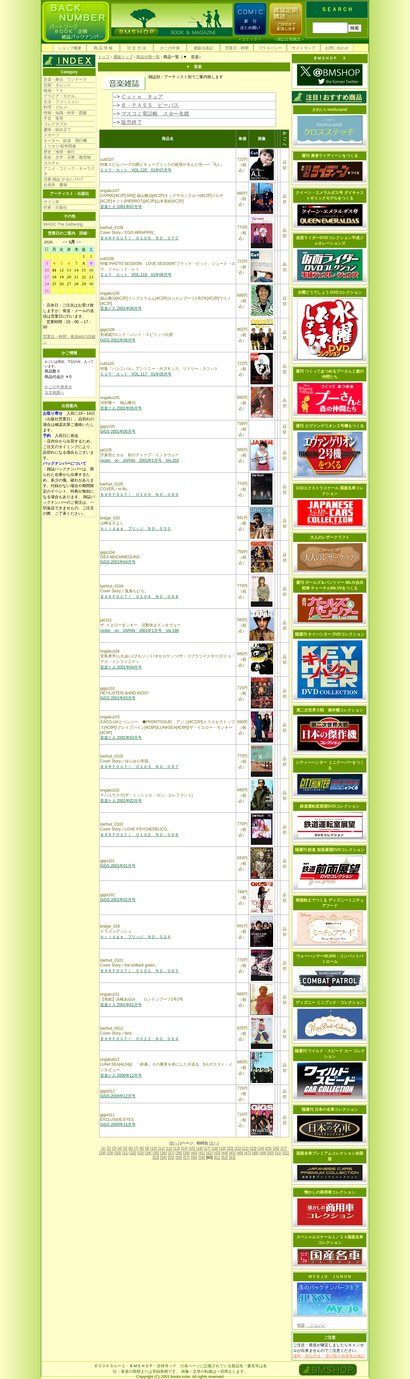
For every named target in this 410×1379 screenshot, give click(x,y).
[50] (270, 1153)
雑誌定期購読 (289, 39)
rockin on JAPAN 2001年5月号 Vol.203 (139, 460)
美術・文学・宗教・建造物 (67, 157)
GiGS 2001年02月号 (118, 900)
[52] (286, 1153)
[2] (109, 1148)
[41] (201, 1153)
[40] (194, 1153)
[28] (102, 1153)
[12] (169, 1148)
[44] (224, 1153)
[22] (245, 1148)
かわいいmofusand (329, 109)
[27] (283, 1148)
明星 (301, 1325)
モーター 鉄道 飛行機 (65, 140)
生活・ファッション (61, 101)
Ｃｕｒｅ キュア (142, 96)
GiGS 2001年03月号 (118, 698)
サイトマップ (303, 48)
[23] (253, 1148)
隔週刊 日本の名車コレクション (330, 1109)
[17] (207, 1148)
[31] (125, 1153)
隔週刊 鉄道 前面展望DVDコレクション (329, 849)
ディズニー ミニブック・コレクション (329, 1002)
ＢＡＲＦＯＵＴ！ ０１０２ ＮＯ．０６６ (139, 834)
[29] (110, 1153)
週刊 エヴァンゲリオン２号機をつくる (329, 426)
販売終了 (131, 122)
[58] (194, 1157)
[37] (171, 1153)
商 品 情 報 (103, 48)
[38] (179, 1153)
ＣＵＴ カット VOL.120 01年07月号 (136, 170)
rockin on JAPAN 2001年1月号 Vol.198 (139, 630)
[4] (120, 1148)
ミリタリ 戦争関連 (60, 146)
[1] (103, 1148)
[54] (163, 1157)
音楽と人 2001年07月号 (121, 206)
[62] (224, 1157)
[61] (217, 1157)
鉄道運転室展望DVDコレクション (329, 806)
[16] (199, 1148)
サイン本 (51, 202)
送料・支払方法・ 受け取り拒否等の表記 (329, 1356)
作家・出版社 (55, 207)
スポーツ (51, 135)
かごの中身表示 (58, 387)
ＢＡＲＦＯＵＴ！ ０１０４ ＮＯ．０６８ (139, 596)
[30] (117, 1153)
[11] (161, 1148)
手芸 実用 (53, 118)
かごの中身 (170, 48)
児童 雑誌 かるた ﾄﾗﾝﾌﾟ (64, 179)
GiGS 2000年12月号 (118, 1096)
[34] (148, 1153)
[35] (156, 1153)
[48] (255, 1153)
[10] (153, 1148)
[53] (156, 1157)
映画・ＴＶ (53, 90)
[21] (237, 1148)
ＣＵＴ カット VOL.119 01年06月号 (136, 274)
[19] (222, 1148)
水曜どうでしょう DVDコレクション (330, 292)
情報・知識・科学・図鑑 (65, 113)
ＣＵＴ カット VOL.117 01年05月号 (136, 374)
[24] (260, 1148)
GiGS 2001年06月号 (118, 340)
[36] (163, 1153)
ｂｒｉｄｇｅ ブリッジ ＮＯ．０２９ (135, 936)
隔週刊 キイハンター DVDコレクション (329, 634)
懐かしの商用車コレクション (329, 1192)
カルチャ (51, 163)
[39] (186, 1153)
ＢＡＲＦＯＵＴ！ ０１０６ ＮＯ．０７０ (139, 238)
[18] (215, 1148)
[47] (247, 1153)
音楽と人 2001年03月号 (121, 737)
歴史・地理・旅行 (59, 151)
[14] (184, 1148)
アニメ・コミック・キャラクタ (69, 171)
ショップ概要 (70, 48)
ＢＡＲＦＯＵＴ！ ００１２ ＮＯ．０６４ (139, 1039)
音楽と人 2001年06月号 (121, 308)
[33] (140, 1153)
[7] (136, 1148)
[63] (232, 1157)
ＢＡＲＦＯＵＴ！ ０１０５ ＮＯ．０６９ (139, 494)
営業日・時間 (237, 48)
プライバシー (270, 48)
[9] (147, 1148)
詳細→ (85, 233)
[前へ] (174, 1143)
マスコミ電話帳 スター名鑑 (155, 113)
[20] (230, 1148)
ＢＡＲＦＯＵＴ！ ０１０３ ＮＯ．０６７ (139, 766)
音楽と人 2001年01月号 (121, 1005)
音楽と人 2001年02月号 (121, 800)
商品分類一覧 (148, 57)
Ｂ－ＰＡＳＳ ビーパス (150, 105)
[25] (268, 1148)
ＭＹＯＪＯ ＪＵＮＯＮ (329, 1276)
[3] (114, 1148)
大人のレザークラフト (329, 537)
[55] (171, 1157)
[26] (276, 1148)
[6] (130, 1148)
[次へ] (214, 1143)
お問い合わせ (337, 48)
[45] (232, 1153)
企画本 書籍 (55, 185)
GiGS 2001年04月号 (118, 562)
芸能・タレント (57, 85)
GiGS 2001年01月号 (118, 866)
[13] (176, 1148)
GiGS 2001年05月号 (118, 431)
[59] (201, 1157)
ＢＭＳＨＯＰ (141, 1366)
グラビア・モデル (59, 96)
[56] (179, 1157)
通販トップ (123, 57)
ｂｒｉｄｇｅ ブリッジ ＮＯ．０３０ (135, 528)
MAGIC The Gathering (63, 224)
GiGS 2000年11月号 (118, 1124)
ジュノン (316, 1325)
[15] (192, 1148)
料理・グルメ (55, 107)
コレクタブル (55, 124)
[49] (263, 1153)
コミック (249, 39)
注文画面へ (54, 392)
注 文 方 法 (136, 48)
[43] (217, 1153)
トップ (104, 57)
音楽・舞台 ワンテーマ (65, 79)
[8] (142, 1148)
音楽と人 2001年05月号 (121, 408)
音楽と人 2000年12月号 (121, 1075)
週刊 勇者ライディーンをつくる (330, 155)
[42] (209, 1153)
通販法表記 (203, 48)
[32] (133, 1153)
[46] (240, 1153)
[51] (278, 1153)
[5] (125, 1148)
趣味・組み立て (57, 129)
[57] (186, 1157)
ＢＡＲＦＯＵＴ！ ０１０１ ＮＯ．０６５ (139, 971)
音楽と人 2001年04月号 (121, 667)
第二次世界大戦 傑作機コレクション (329, 710)
